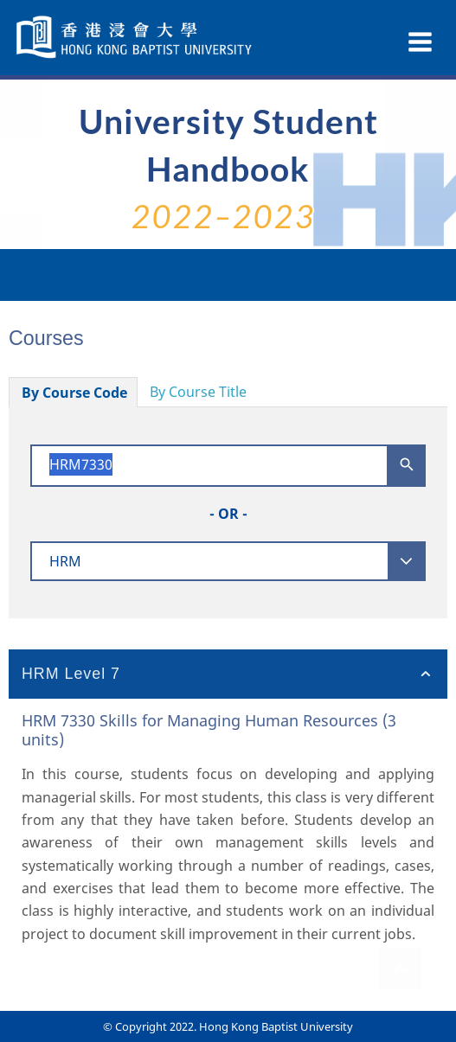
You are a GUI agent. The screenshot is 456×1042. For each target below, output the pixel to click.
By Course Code (74, 392)
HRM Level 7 (71, 673)
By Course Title (198, 391)
